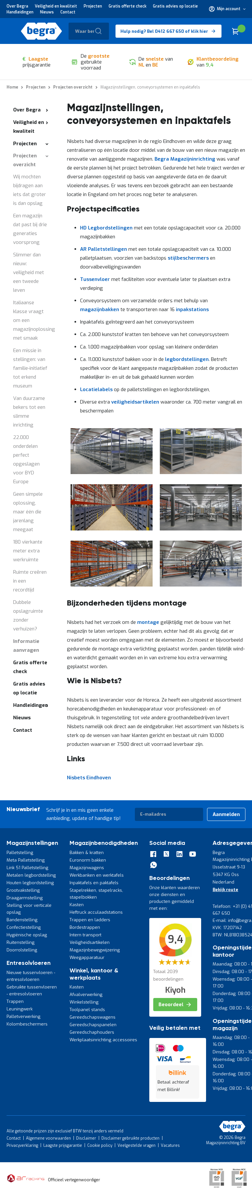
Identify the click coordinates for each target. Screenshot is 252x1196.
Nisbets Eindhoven (89, 777)
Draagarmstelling (25, 898)
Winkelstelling (84, 1002)
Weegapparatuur (87, 957)
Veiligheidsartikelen (90, 942)
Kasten (77, 904)
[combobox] (89, 31)
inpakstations (192, 309)
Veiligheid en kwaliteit (56, 6)
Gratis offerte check (127, 6)
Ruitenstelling (20, 942)
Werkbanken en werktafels (97, 875)
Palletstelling (20, 852)
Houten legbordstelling (30, 883)
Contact (67, 12)
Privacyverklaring (22, 1145)
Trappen (15, 1001)
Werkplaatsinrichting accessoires (103, 1040)
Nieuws (47, 12)
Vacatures (170, 1145)
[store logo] (41, 31)
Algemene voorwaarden (48, 1138)
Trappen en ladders (90, 920)
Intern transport (85, 935)
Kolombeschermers (27, 1024)
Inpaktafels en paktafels (94, 883)
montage (148, 622)
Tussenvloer (95, 279)
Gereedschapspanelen (93, 1024)
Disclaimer (86, 1138)
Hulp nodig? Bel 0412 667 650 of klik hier (164, 31)
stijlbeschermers (188, 258)
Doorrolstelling (22, 950)
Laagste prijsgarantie (62, 1145)
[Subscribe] (226, 814)
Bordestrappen (85, 927)
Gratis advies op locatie (175, 6)
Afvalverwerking (86, 994)
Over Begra (17, 6)
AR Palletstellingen (103, 249)
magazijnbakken (99, 309)
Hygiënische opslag (27, 935)
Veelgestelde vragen (136, 1145)
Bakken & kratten (87, 852)
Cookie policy (99, 1145)
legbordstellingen (187, 359)
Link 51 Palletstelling (27, 867)
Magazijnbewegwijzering (95, 950)
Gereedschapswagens (93, 1017)
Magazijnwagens (87, 867)
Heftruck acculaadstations (96, 912)
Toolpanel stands (87, 1009)
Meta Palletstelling (26, 860)
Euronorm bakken (88, 860)
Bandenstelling (22, 920)
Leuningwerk (19, 1009)
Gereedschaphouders (92, 1032)
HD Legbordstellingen (106, 228)
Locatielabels (96, 389)
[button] (227, 9)
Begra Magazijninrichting (185, 159)
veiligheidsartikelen (135, 402)
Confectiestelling (24, 927)
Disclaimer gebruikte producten (130, 1138)
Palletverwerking (23, 1016)
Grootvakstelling (23, 890)
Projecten (93, 6)
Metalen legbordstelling (31, 875)
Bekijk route (225, 889)
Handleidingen (20, 12)
